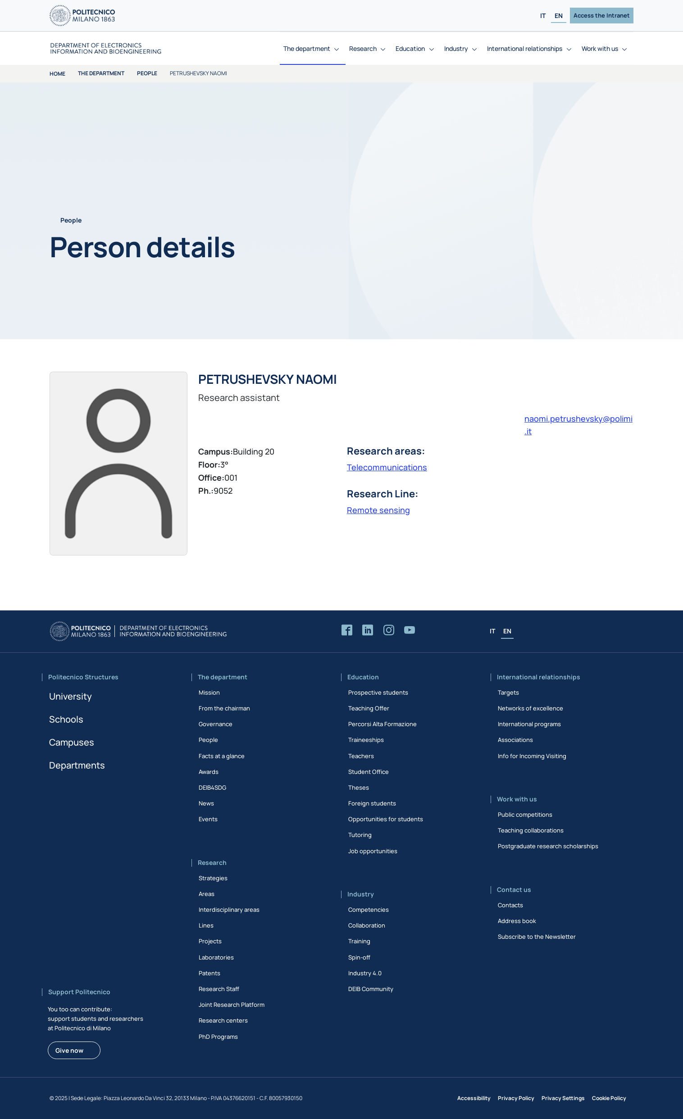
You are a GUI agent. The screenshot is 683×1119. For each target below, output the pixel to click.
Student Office (368, 772)
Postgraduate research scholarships (548, 846)
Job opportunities (372, 851)
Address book (517, 921)
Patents (209, 973)
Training (359, 941)
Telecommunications (387, 467)
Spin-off (359, 957)
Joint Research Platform (231, 1005)
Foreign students (372, 803)
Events (208, 819)
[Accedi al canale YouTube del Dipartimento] (409, 630)
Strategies (213, 878)
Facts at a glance (222, 756)
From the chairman (224, 708)
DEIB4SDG (212, 787)
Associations (515, 740)
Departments (77, 765)
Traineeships (366, 740)
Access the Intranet (602, 15)
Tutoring (360, 835)
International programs (529, 724)
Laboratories (216, 957)
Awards (209, 772)
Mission (209, 692)
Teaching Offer (368, 708)
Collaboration (366, 925)
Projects (210, 941)
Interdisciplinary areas (229, 909)
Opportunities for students (385, 819)
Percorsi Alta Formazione (382, 724)
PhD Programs (218, 1037)
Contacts (510, 905)
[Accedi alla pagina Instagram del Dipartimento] (388, 630)
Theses (358, 787)
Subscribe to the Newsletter (537, 936)
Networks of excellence (530, 708)
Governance (215, 724)
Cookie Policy (609, 1098)
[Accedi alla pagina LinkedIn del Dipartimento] (367, 630)
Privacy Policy (516, 1098)
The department (101, 73)
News (206, 803)
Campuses (71, 742)
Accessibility (474, 1098)
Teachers (361, 756)
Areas (206, 894)
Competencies (368, 909)
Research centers (223, 1020)
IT (543, 15)
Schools (66, 719)
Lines (206, 925)
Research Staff (219, 989)
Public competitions (525, 814)
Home (57, 73)
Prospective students (378, 692)
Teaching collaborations (531, 830)
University (70, 696)
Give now (69, 1050)
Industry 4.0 (365, 973)
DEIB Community (370, 989)
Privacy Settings (563, 1098)
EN (559, 15)
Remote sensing (378, 510)
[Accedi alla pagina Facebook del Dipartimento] (347, 630)
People (147, 73)
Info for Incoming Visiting (532, 756)
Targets (508, 692)
